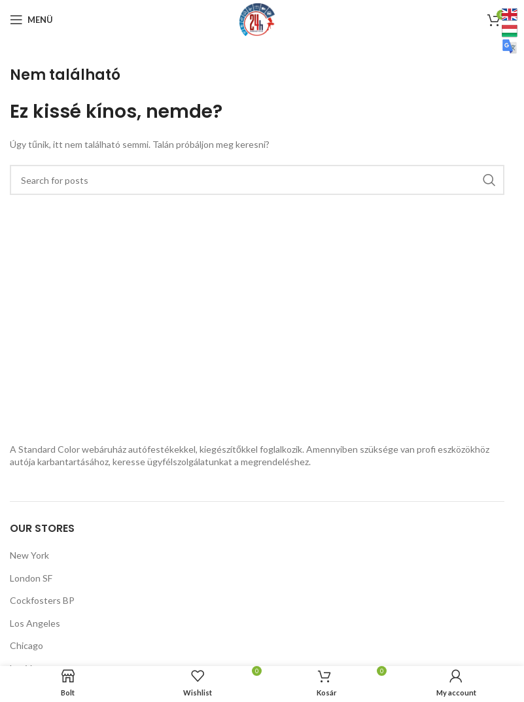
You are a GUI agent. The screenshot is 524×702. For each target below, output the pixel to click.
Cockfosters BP (42, 600)
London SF (31, 578)
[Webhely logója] (257, 18)
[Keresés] (257, 180)
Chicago (26, 645)
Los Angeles (35, 623)
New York (29, 555)
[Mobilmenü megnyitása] (31, 20)
